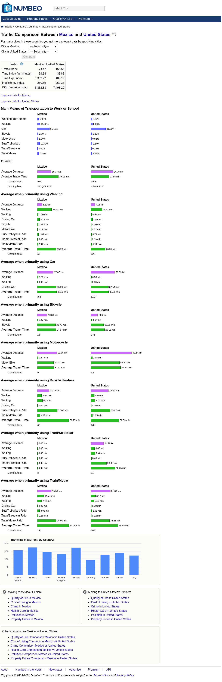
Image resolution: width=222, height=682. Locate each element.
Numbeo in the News (28, 669)
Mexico (66, 34)
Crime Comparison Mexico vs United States (38, 645)
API (108, 669)
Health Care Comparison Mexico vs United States (42, 649)
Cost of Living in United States (110, 602)
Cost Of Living (12, 18)
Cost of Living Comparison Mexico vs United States (43, 641)
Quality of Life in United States (110, 598)
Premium (84, 18)
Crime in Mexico (21, 606)
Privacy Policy (125, 675)
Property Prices (37, 18)
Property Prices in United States (111, 619)
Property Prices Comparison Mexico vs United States (44, 658)
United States (96, 34)
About (4, 669)
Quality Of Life (62, 18)
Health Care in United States (109, 610)
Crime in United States (105, 606)
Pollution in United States (107, 614)
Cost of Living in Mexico (26, 602)
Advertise (75, 669)
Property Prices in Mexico (27, 619)
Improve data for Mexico (16, 95)
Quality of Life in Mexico (26, 598)
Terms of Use (102, 675)
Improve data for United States (20, 101)
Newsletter (55, 669)
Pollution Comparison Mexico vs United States (40, 654)
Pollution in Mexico (22, 614)
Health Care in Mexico (24, 610)
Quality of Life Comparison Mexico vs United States (43, 637)
